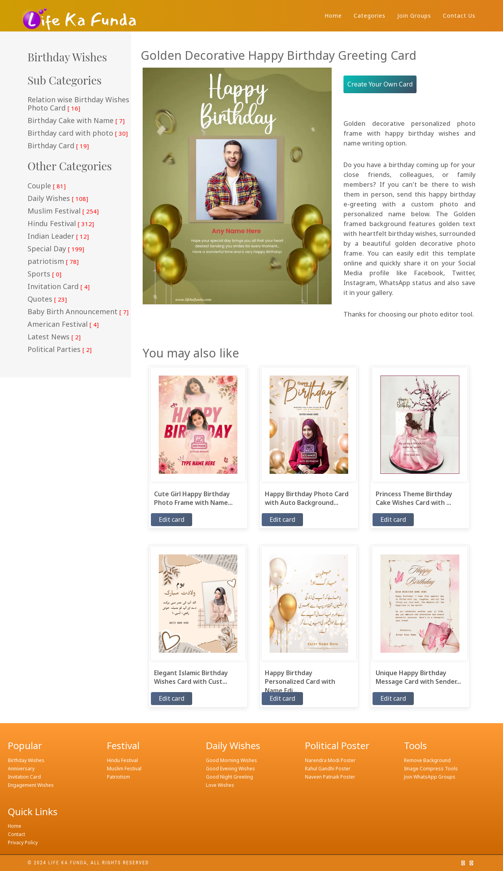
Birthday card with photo (78, 133)
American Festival (63, 324)
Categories (370, 15)
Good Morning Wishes (231, 760)
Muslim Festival (63, 211)
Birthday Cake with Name (76, 120)
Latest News (54, 337)
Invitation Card (59, 286)
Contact (16, 834)
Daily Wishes (58, 198)
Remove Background (427, 760)
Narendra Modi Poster (330, 760)
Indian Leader (58, 236)
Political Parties (60, 349)
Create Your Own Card (380, 84)
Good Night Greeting (229, 776)
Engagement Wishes (31, 785)
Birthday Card (58, 146)
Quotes (47, 299)
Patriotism (118, 776)
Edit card (171, 519)
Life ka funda (67, 862)
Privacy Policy (23, 842)
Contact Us (459, 15)
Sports (44, 274)
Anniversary (21, 768)
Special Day (56, 249)
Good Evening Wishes (230, 768)
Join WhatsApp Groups (429, 776)
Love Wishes (220, 785)
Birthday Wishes (26, 760)
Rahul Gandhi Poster (328, 768)
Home (333, 15)
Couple (47, 186)
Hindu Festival (61, 223)
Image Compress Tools (431, 768)
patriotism (53, 261)
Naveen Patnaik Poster (330, 776)
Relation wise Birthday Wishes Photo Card (78, 104)
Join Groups (414, 15)
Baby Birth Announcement (78, 312)
